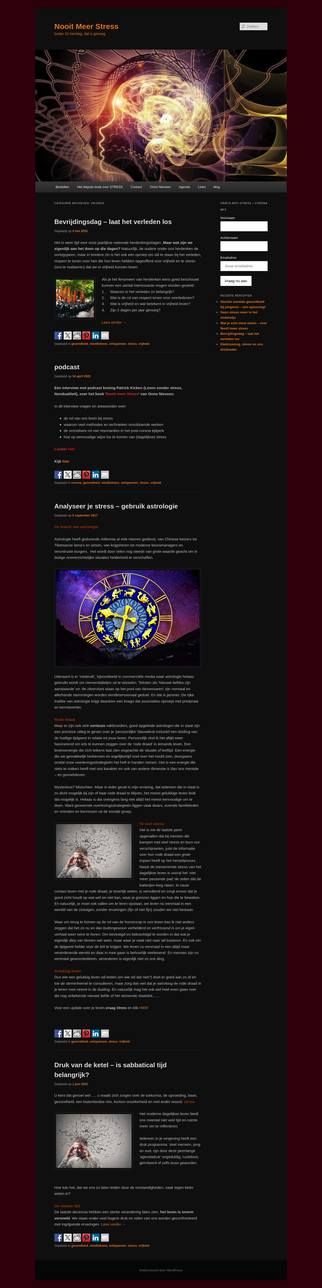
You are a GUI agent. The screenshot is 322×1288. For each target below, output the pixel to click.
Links (202, 187)
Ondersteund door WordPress (160, 1270)
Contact (136, 187)
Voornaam (227, 218)
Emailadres (228, 258)
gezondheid (79, 344)
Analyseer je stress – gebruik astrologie (116, 506)
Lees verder (114, 322)
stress (132, 344)
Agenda (184, 187)
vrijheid (144, 344)
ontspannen (117, 344)
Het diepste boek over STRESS (100, 187)
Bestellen (62, 187)
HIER (143, 1008)
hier (65, 461)
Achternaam (229, 238)
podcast (66, 367)
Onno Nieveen (160, 187)
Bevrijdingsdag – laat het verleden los (113, 222)
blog (217, 187)
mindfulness (99, 344)
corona (76, 483)
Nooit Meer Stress (86, 26)
